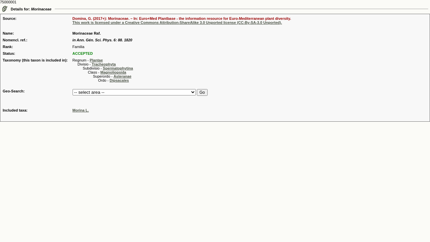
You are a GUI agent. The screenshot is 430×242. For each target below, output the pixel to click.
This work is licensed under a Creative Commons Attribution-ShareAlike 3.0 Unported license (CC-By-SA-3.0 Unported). (177, 23)
